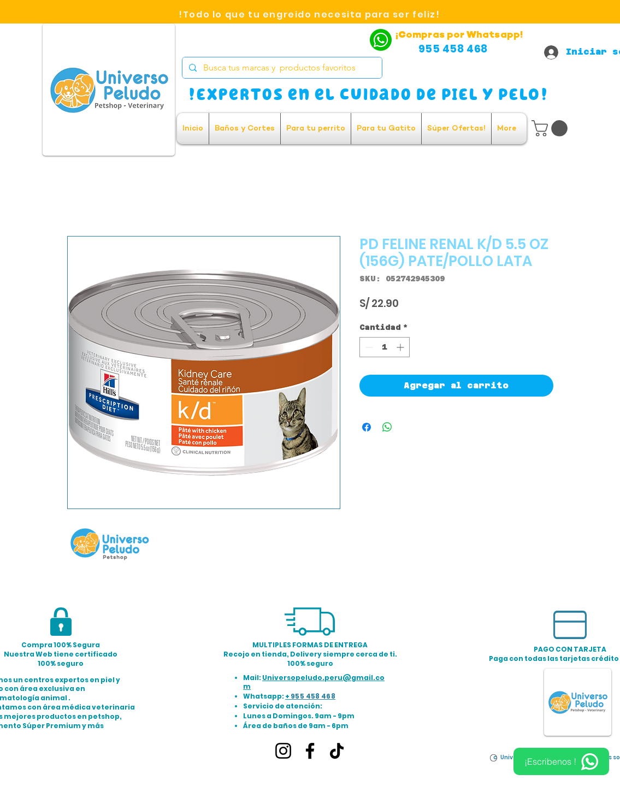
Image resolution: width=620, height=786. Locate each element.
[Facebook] (310, 750)
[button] (551, 128)
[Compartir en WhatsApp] (387, 427)
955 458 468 (313, 696)
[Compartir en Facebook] (366, 427)
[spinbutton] (384, 347)
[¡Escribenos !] (561, 761)
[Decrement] (368, 347)
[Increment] (401, 347)
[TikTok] (336, 750)
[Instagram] (283, 750)
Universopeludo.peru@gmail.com (314, 682)
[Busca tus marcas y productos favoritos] (281, 67)
